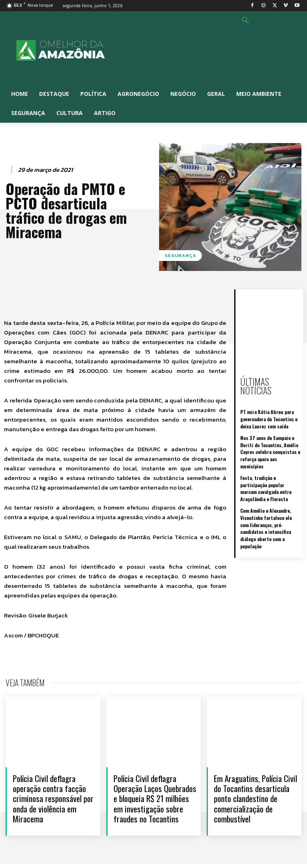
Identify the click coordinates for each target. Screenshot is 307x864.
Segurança (180, 255)
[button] (245, 20)
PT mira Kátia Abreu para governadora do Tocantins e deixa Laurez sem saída (268, 409)
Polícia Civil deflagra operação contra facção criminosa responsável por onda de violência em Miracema (53, 798)
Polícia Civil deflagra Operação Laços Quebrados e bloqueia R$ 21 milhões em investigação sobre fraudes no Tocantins (155, 798)
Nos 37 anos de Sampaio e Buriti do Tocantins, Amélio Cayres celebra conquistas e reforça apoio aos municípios (269, 437)
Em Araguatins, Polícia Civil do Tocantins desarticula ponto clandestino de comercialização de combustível (255, 798)
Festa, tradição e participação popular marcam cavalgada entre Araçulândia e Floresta (270, 469)
